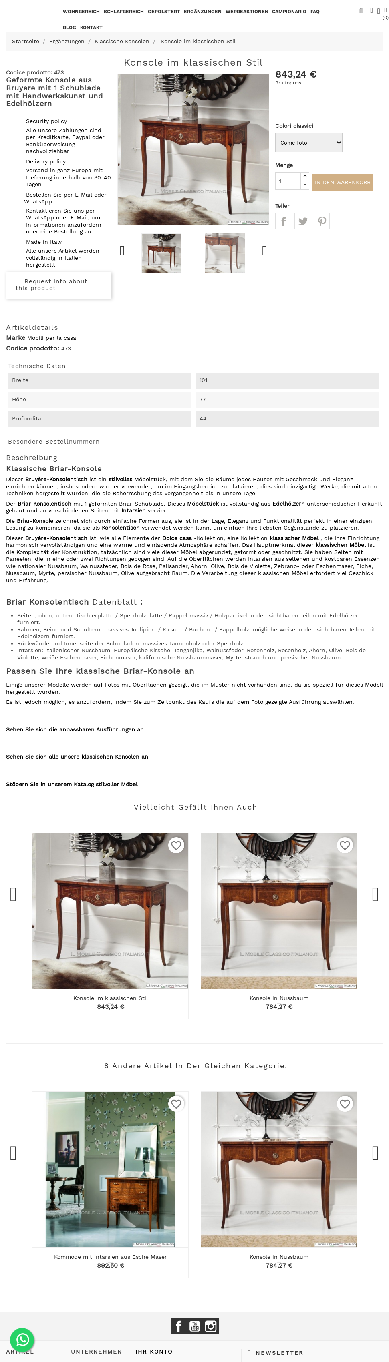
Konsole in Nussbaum (279, 998)
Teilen (283, 222)
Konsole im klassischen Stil (110, 998)
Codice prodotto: (32, 348)
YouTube (195, 1326)
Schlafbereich (124, 11)
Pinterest (321, 222)
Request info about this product (51, 285)
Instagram (211, 1326)
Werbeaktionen (247, 11)
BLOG (69, 27)
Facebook (179, 1326)
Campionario (289, 11)
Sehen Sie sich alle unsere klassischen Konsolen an (77, 756)
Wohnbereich (81, 11)
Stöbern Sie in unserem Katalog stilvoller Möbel (71, 784)
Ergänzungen (203, 11)
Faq (315, 11)
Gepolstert (164, 11)
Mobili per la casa (51, 338)
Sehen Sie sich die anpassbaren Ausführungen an (75, 729)
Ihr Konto (154, 1351)
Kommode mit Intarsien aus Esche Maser (110, 1257)
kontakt (91, 27)
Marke (15, 338)
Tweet (302, 222)
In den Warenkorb (343, 183)
